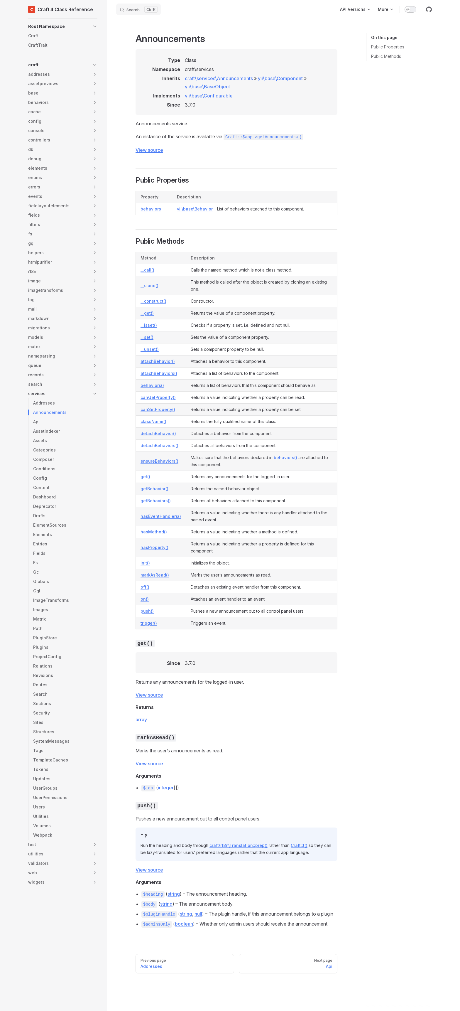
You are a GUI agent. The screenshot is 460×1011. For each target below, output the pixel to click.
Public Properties (387, 46)
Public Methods (386, 56)
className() (153, 421)
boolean (184, 924)
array (141, 719)
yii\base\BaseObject (207, 87)
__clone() (149, 285)
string (174, 894)
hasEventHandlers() (161, 516)
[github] (429, 9)
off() (145, 586)
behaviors (151, 208)
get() (145, 476)
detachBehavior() (158, 433)
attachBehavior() (158, 361)
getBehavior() (154, 488)
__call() (147, 269)
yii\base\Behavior (195, 208)
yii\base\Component (280, 78)
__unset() (150, 349)
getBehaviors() (156, 500)
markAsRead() (155, 574)
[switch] (410, 9)
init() (145, 562)
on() (145, 599)
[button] (62, 26)
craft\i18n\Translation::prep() (238, 845)
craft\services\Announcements (219, 78)
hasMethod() (154, 531)
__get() (147, 313)
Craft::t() (299, 845)
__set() (147, 337)
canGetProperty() (158, 397)
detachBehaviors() (159, 445)
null (198, 914)
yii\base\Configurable (209, 96)
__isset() (149, 325)
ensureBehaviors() (159, 461)
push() (147, 611)
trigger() (149, 623)
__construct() (153, 301)
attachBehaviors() (159, 373)
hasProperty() (154, 547)
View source (149, 150)
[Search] (138, 9)
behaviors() (152, 385)
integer (166, 788)
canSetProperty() (158, 409)
